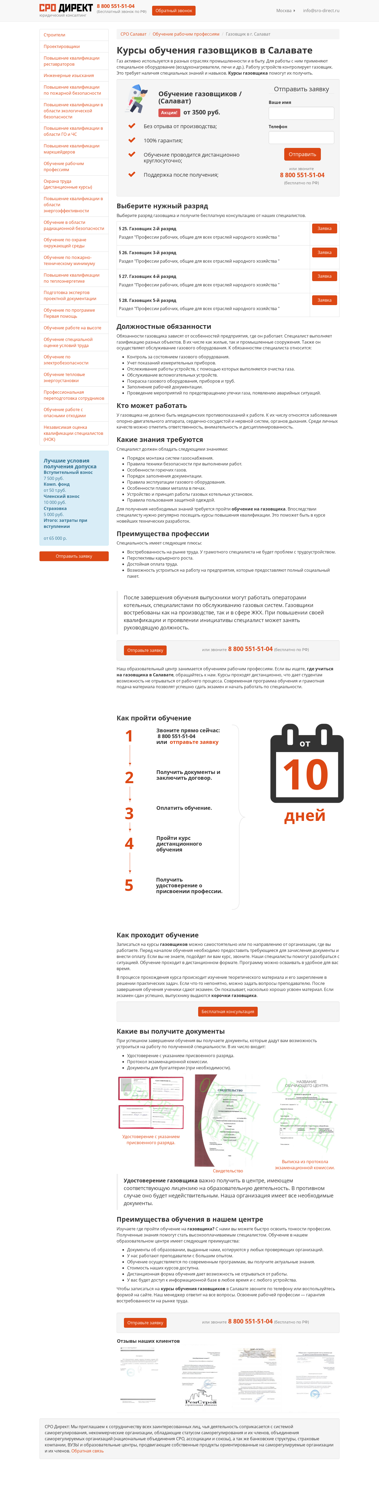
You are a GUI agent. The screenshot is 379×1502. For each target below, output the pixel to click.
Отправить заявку (74, 556)
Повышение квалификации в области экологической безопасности (73, 111)
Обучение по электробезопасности (66, 360)
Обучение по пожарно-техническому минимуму (69, 260)
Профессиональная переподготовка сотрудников (74, 395)
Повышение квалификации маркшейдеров (71, 149)
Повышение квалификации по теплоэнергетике (71, 278)
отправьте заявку (194, 741)
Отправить (302, 154)
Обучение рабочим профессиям (186, 34)
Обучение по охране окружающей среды (65, 243)
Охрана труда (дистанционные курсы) (68, 184)
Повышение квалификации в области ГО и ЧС (73, 131)
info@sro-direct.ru (321, 10)
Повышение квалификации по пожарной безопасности (72, 90)
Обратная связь (87, 1451)
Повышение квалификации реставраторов (71, 61)
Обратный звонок (174, 10)
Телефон (278, 126)
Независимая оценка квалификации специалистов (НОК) (73, 433)
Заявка (325, 228)
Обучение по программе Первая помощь (69, 313)
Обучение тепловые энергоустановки (64, 377)
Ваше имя (280, 102)
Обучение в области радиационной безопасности (74, 225)
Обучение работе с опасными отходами (65, 412)
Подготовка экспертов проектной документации (70, 295)
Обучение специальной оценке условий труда (68, 342)
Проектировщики (62, 46)
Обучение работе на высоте (72, 328)
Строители (54, 35)
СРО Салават (133, 34)
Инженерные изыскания (69, 75)
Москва (285, 10)
